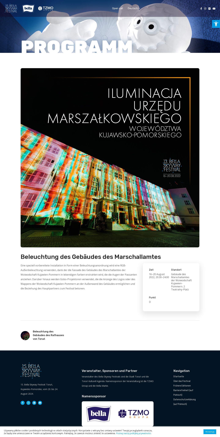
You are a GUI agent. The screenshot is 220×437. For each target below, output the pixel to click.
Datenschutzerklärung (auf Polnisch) (184, 401)
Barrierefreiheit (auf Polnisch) (183, 392)
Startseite (178, 376)
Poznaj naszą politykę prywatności (133, 433)
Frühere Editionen (182, 385)
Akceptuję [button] (209, 431)
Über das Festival (181, 381)
